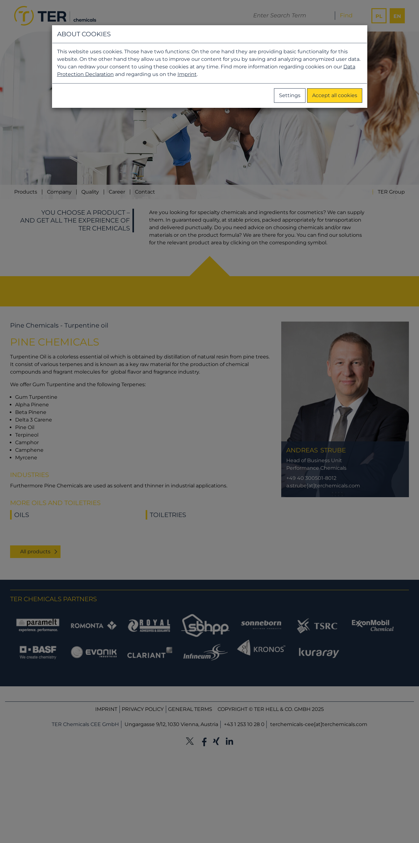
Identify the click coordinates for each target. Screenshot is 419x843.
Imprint (187, 74)
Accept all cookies (334, 95)
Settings (289, 95)
